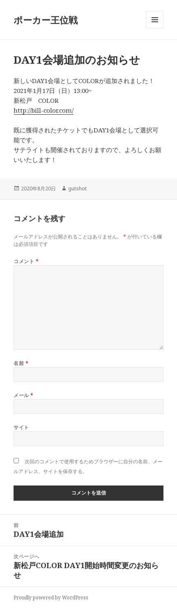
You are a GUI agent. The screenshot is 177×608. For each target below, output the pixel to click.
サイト (21, 427)
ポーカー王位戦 (46, 20)
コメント (26, 261)
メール (23, 395)
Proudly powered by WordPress (51, 597)
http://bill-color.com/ (44, 110)
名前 (21, 363)
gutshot (77, 188)
